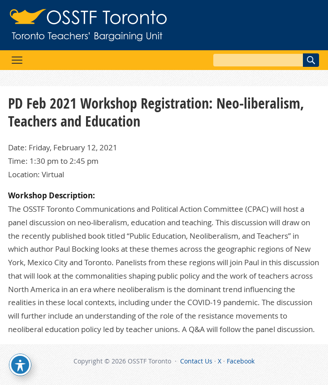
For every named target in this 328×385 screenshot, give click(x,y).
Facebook (241, 361)
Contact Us (196, 361)
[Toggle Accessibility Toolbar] (20, 365)
